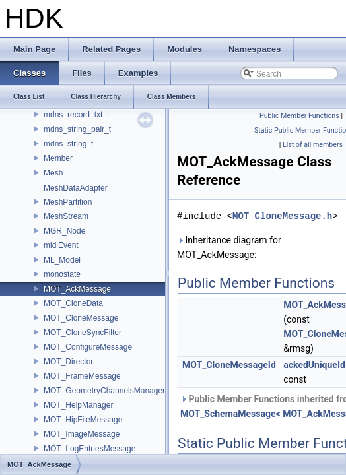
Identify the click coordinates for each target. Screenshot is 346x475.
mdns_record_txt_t (76, 114)
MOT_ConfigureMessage (88, 347)
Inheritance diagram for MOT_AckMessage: (229, 247)
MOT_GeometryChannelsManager (104, 390)
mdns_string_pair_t (77, 129)
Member (58, 158)
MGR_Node (64, 231)
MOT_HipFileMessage (83, 419)
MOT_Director (68, 361)
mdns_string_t (68, 143)
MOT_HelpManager (78, 405)
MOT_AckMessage (77, 289)
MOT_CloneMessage (81, 318)
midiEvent (61, 245)
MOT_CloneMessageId (229, 365)
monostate (62, 274)
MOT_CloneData (73, 303)
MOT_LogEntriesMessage (89, 448)
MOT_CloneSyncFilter (82, 332)
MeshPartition (68, 201)
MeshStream (66, 216)
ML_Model (62, 260)
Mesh (53, 172)
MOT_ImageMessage (82, 434)
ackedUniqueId (314, 365)
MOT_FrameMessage (82, 376)
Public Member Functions (299, 115)
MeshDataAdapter (76, 188)
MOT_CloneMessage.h (282, 216)
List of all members (313, 145)
